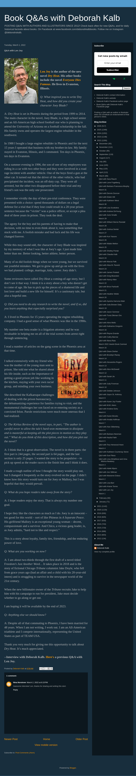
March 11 (102, 380)
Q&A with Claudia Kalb (108, 254)
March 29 (102, 218)
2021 (99, 506)
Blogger (73, 768)
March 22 (102, 283)
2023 (99, 137)
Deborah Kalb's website (106, 98)
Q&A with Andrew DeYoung (110, 211)
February (103, 498)
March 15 (102, 348)
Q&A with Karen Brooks (108, 416)
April (101, 172)
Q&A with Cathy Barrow (108, 337)
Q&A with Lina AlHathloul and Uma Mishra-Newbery (113, 460)
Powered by (112, 78)
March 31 (102, 190)
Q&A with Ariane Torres (108, 486)
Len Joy (45, 71)
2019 (99, 513)
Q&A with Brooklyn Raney (109, 355)
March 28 (102, 226)
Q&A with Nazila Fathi (108, 437)
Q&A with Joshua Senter (109, 229)
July (101, 161)
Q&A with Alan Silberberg (109, 427)
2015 (99, 528)
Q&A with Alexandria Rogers (110, 362)
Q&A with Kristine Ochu (108, 409)
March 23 (102, 269)
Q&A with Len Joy (106, 490)
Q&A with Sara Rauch (108, 179)
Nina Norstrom (19, 682)
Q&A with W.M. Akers (107, 405)
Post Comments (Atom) (25, 753)
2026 (99, 126)
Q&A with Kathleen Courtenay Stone (113, 452)
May (101, 169)
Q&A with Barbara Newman (110, 434)
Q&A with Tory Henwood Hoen (111, 445)
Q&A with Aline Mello (107, 323)
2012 (99, 538)
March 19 (102, 308)
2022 (99, 140)
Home (46, 739)
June (101, 165)
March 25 (102, 247)
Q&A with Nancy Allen (108, 279)
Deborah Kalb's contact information (110, 95)
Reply (15, 690)
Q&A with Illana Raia (107, 341)
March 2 (102, 479)
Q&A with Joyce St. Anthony (110, 394)
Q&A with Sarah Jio (107, 376)
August (102, 158)
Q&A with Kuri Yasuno (108, 236)
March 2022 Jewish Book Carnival (113, 344)
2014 (99, 531)
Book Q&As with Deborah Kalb (62, 18)
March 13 (102, 366)
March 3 (102, 465)
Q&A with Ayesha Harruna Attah (112, 301)
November (103, 147)
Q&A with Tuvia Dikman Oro (110, 315)
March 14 (102, 358)
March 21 (102, 290)
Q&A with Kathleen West (109, 200)
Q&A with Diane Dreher (108, 351)
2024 (99, 133)
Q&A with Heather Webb (109, 294)
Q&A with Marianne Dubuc (109, 476)
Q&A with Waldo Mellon (108, 244)
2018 (99, 517)
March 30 (102, 204)
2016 (99, 524)
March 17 (102, 319)
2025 (99, 130)
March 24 (102, 258)
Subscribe (113, 70)
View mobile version (46, 745)
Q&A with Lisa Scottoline (109, 208)
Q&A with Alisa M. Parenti (109, 265)
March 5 (102, 441)
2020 (99, 510)
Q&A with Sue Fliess (107, 455)
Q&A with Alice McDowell (109, 369)
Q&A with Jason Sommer (109, 312)
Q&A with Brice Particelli (108, 287)
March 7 (102, 423)
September (104, 154)
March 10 (102, 387)
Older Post (82, 739)
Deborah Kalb (103, 548)
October (102, 151)
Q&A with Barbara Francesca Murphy (114, 186)
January (102, 502)
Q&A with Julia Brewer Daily (110, 305)
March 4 (102, 448)
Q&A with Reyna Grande (109, 333)
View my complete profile (104, 552)
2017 (99, 520)
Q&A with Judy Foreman (109, 384)
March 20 (102, 297)
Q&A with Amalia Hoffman (109, 419)
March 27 (102, 233)
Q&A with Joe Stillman (108, 472)
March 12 (102, 373)
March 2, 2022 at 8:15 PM (37, 682)
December (103, 144)
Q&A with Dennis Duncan (109, 193)
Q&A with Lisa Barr (106, 483)
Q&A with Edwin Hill (107, 197)
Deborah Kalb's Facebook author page (112, 101)
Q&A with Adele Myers (108, 468)
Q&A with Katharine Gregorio (110, 326)
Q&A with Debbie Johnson (109, 391)
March (102, 176)
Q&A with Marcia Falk (107, 262)
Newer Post (11, 739)
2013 (99, 535)
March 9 (102, 398)
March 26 (102, 240)
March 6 (102, 430)
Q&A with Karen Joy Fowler (110, 401)
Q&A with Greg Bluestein (109, 276)
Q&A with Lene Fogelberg (109, 182)
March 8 (102, 412)
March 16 (102, 330)
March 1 (102, 494)
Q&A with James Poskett (109, 272)
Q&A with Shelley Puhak (109, 251)
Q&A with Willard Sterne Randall (112, 222)
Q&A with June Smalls (108, 215)
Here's (50, 657)
